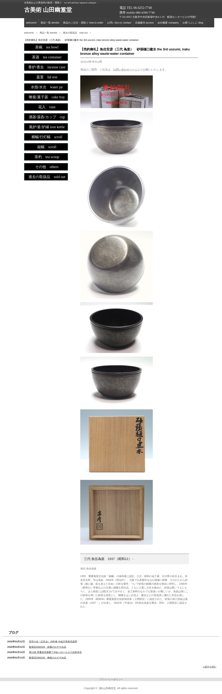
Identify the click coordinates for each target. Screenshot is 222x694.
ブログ (13, 632)
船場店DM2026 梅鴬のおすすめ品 (47, 657)
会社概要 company (168, 22)
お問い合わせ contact (119, 22)
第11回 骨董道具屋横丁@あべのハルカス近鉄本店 (55, 652)
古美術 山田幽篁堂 (48, 10)
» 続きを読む (209, 666)
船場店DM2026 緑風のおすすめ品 (47, 647)
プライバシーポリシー (111, 679)
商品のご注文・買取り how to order (83, 22)
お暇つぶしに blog (192, 22)
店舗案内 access (144, 22)
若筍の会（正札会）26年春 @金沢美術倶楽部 (53, 641)
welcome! (31, 22)
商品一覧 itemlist (50, 22)
